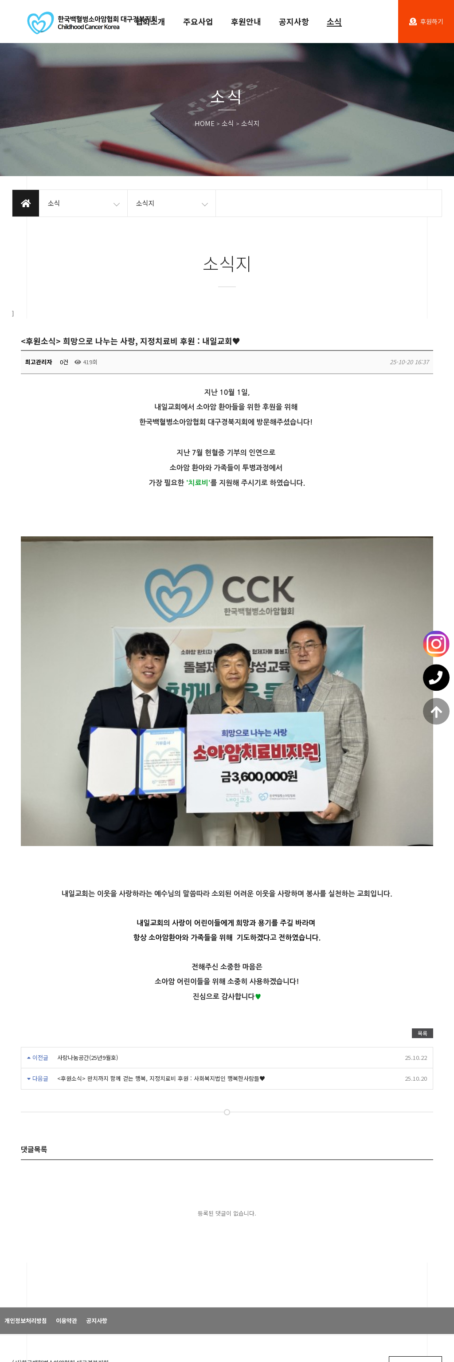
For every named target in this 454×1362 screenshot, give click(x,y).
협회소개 (150, 21)
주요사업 (198, 21)
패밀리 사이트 (415, 1255)
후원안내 (246, 21)
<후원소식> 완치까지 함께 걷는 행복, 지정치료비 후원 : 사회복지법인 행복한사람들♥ (161, 968)
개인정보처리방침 (25, 1211)
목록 (422, 923)
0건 (63, 362)
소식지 (250, 123)
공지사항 (294, 21)
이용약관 (66, 1211)
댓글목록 (34, 1039)
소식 (334, 21)
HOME (205, 123)
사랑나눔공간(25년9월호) (87, 947)
